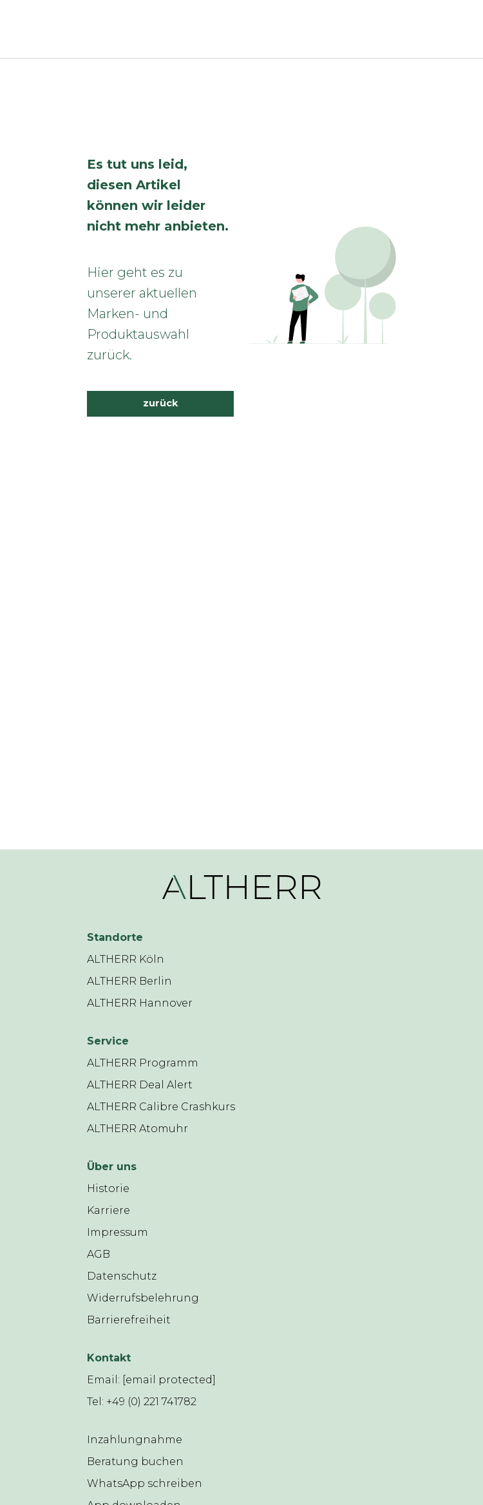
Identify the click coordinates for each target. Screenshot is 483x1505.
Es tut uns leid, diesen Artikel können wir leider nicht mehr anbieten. (158, 195)
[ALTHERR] (222, 29)
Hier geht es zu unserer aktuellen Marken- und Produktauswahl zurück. (142, 314)
